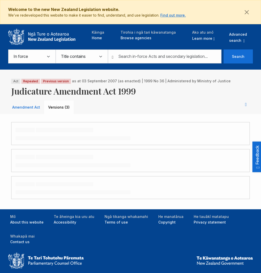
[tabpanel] (130, 161)
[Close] (247, 12)
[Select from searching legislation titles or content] (82, 56)
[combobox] (164, 56)
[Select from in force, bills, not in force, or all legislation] (32, 56)
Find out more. (173, 15)
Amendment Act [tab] (26, 107)
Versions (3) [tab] (59, 107)
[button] (203, 35)
